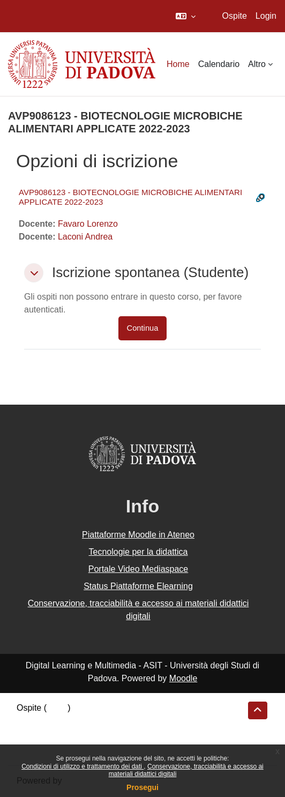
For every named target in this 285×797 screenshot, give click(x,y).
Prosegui (142, 787)
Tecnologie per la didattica (138, 551)
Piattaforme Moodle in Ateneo (138, 534)
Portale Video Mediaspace (138, 568)
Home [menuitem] (178, 64)
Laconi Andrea (85, 236)
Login (266, 15)
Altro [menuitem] (257, 64)
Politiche (33, 735)
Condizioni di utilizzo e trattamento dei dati (82, 766)
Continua (143, 328)
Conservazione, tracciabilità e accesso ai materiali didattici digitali (138, 610)
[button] (185, 16)
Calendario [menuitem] (218, 64)
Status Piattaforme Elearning (138, 586)
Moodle (183, 678)
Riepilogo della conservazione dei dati (89, 722)
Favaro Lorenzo (88, 223)
